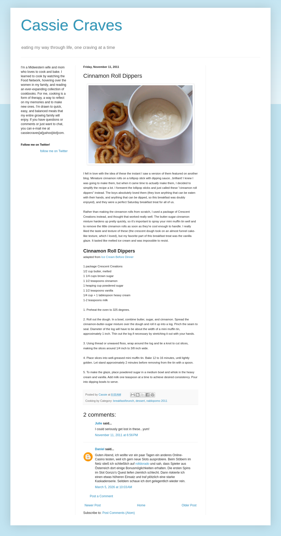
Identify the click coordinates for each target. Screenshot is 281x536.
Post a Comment (101, 496)
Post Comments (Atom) (118, 513)
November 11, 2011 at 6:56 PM (116, 435)
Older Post (189, 505)
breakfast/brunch (123, 400)
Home (141, 505)
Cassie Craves (71, 25)
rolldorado (142, 464)
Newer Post (93, 505)
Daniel (99, 449)
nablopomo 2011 (156, 400)
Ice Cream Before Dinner (117, 257)
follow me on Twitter (54, 151)
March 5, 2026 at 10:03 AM (113, 487)
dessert (140, 400)
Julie (98, 423)
